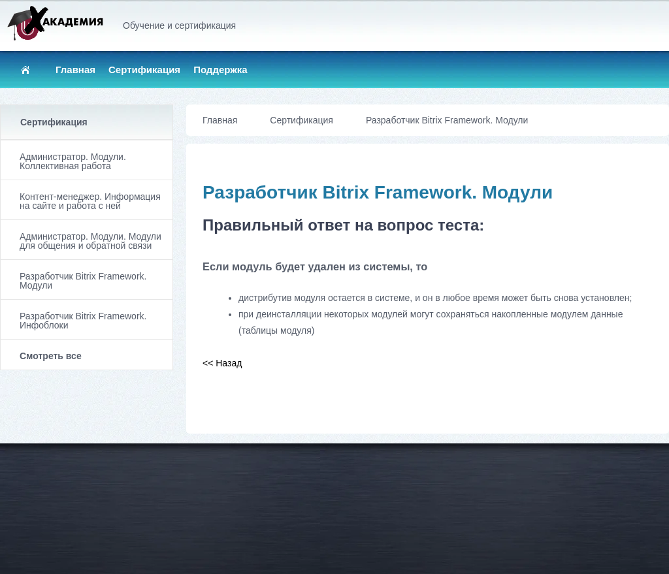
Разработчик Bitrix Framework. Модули (83, 281)
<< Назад (222, 363)
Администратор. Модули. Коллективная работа (73, 161)
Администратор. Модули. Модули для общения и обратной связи (90, 241)
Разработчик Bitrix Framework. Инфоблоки (83, 320)
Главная (75, 69)
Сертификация (144, 69)
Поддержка (220, 69)
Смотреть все (51, 356)
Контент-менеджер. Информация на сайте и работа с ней (90, 201)
